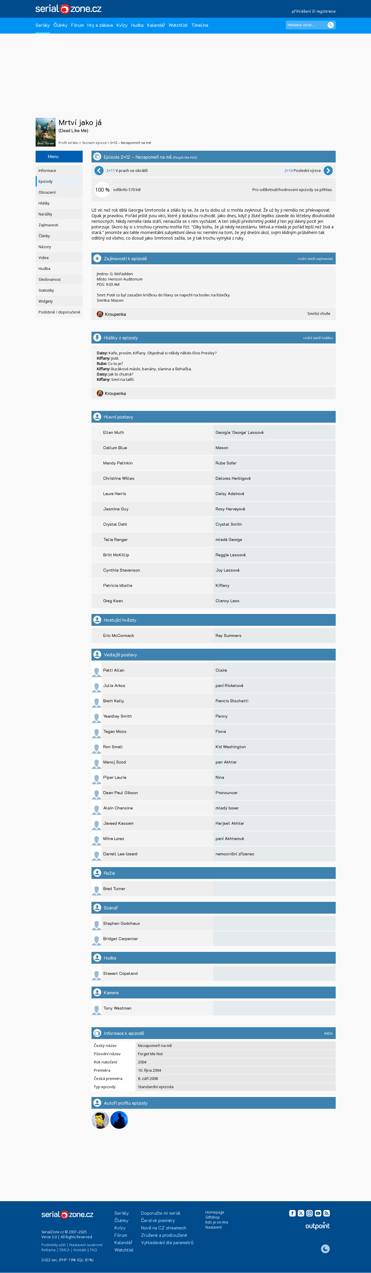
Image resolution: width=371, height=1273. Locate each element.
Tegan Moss (115, 731)
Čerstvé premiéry (158, 1220)
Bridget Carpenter (120, 938)
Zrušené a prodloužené (164, 1235)
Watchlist (178, 25)
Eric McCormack (118, 635)
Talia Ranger (115, 539)
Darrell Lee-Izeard (120, 854)
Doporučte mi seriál (161, 1213)
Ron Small (113, 746)
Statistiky (46, 290)
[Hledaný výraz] (311, 25)
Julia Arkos (114, 685)
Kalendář (156, 25)
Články (61, 25)
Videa (44, 257)
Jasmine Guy (116, 509)
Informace (47, 170)
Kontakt (80, 1249)
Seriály (43, 25)
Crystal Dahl (115, 524)
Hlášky (44, 203)
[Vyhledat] (330, 25)
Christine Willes (118, 478)
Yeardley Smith (117, 716)
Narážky (45, 214)
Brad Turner (114, 888)
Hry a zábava (100, 25)
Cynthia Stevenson (121, 570)
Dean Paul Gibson (120, 792)
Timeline (199, 25)
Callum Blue (115, 447)
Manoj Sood (114, 762)
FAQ (93, 1249)
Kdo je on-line (216, 1222)
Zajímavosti (48, 225)
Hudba (137, 25)
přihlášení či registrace (314, 11)
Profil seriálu (68, 142)
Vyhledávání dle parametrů (167, 1242)
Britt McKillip (116, 554)
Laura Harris (114, 493)
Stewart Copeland (120, 973)
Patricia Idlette (117, 585)
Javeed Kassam (118, 823)
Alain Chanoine (118, 808)
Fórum (77, 25)
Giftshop (212, 1217)
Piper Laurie (115, 777)
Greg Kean (113, 600)
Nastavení (213, 1227)
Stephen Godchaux (121, 923)
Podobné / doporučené (59, 312)
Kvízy (122, 25)
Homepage (214, 1212)
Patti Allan (113, 670)
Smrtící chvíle (318, 313)
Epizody (45, 181)
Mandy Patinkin (118, 463)
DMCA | (66, 1249)
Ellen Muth (113, 432)
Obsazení (47, 192)
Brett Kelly (113, 700)
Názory (45, 246)
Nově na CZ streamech (163, 1227)
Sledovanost (50, 279)
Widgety (46, 301)
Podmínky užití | (55, 1244)
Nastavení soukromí (86, 1244)
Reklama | (50, 1249)
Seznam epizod (94, 142)
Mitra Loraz (113, 838)
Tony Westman (117, 1008)
